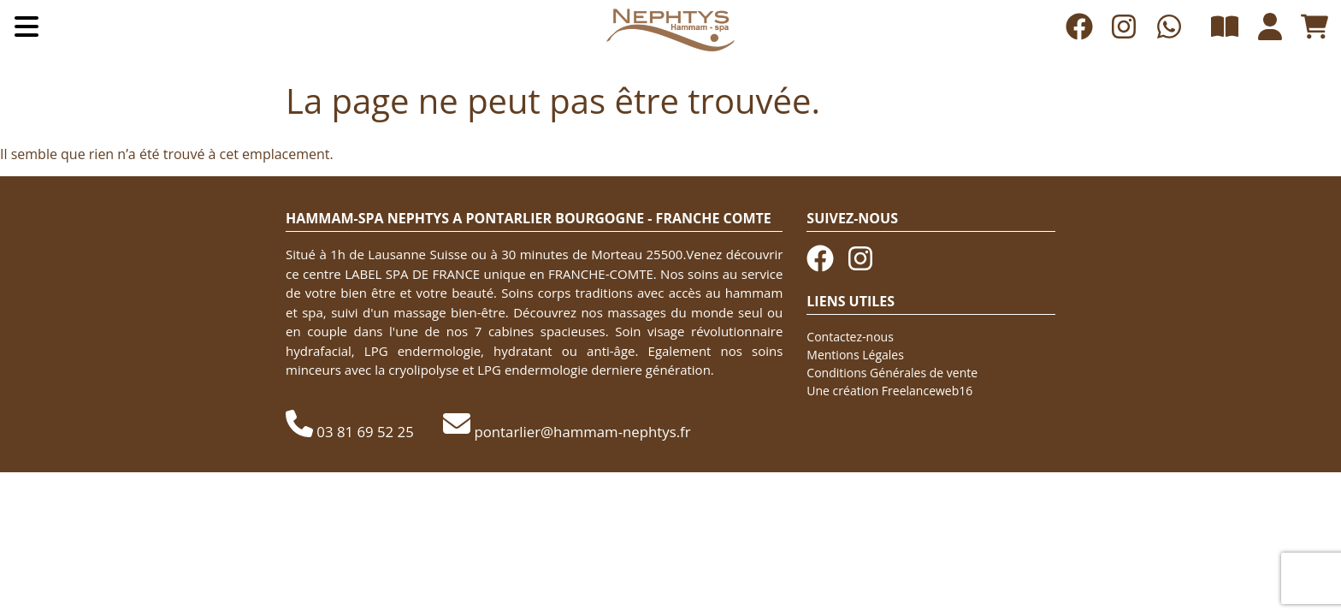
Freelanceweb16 (927, 390)
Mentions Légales (855, 354)
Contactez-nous (850, 337)
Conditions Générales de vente (892, 372)
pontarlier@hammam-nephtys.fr (582, 431)
